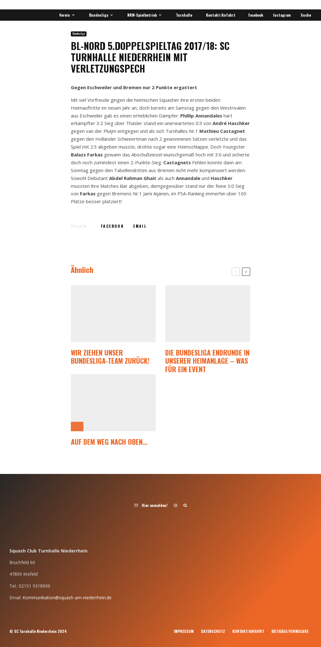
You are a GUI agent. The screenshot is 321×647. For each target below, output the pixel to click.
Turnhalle (184, 15)
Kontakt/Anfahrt (220, 15)
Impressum (184, 631)
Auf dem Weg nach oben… (109, 442)
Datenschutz (213, 631)
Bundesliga (98, 15)
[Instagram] (281, 15)
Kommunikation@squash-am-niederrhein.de (67, 598)
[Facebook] (254, 15)
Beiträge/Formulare (289, 631)
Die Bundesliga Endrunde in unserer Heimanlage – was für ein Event (207, 360)
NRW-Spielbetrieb (142, 15)
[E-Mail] (139, 226)
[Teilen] (112, 226)
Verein (64, 15)
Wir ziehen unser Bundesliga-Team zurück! (110, 356)
